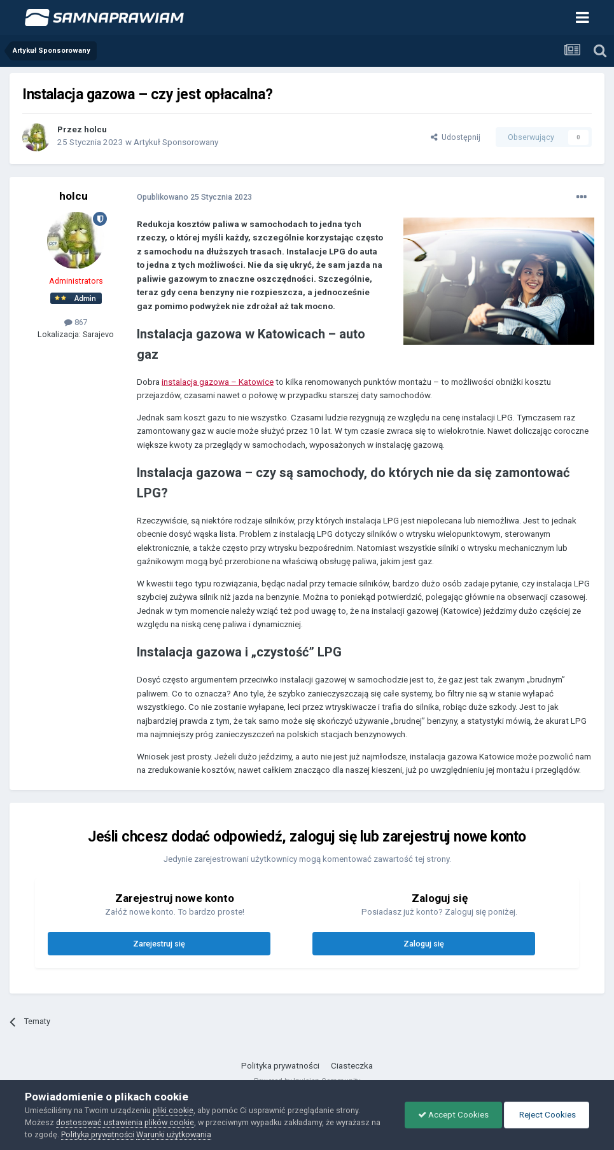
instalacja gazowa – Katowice (218, 382)
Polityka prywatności (280, 1065)
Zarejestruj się (159, 943)
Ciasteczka (352, 1065)
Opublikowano (194, 197)
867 (76, 322)
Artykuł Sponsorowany (176, 142)
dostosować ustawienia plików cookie (125, 1122)
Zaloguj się (423, 943)
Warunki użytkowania (173, 1134)
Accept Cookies (453, 1114)
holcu (95, 129)
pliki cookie (173, 1110)
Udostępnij (455, 137)
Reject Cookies (546, 1114)
